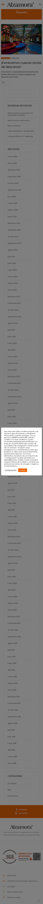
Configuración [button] (11, 470)
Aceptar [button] (23, 470)
